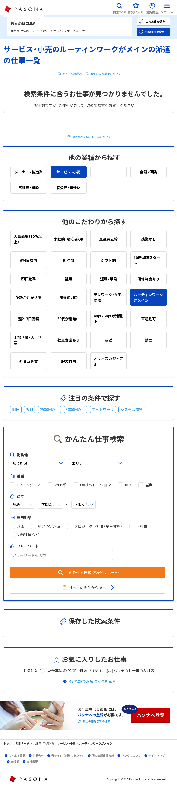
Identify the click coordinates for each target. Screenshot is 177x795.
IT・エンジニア (29, 484)
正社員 (141, 526)
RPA (128, 484)
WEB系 (60, 484)
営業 (149, 484)
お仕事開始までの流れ (96, 721)
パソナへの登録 (91, 715)
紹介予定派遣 (49, 526)
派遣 (20, 526)
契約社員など (28, 534)
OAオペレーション (95, 484)
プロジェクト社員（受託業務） (98, 526)
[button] (119, 7)
